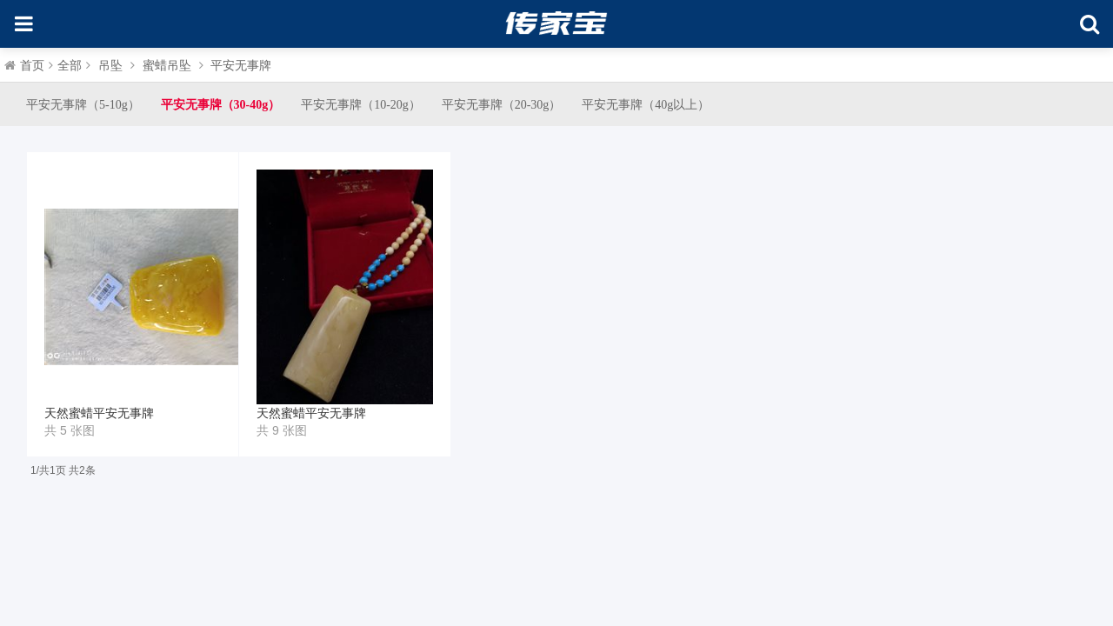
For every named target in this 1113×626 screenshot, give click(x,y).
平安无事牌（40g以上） (646, 104)
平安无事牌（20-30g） (502, 104)
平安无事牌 (240, 65)
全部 (69, 65)
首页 (32, 65)
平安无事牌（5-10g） (83, 104)
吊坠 (110, 65)
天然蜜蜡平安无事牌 (99, 413)
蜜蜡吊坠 (167, 65)
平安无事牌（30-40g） (221, 104)
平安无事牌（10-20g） (361, 104)
